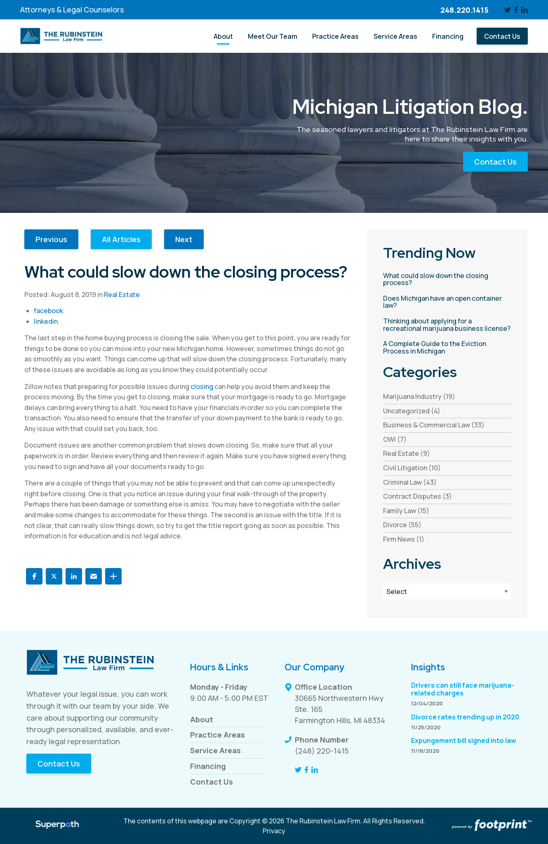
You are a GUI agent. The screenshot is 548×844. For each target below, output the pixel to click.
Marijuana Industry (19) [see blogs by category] (419, 396)
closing (202, 386)
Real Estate (122, 294)
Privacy (274, 830)
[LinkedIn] (524, 10)
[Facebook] (516, 10)
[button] (34, 576)
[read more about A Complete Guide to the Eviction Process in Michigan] (447, 347)
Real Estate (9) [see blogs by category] (406, 453)
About (201, 719)
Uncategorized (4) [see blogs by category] (411, 410)
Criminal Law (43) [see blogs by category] (410, 482)
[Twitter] (508, 10)
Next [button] (184, 239)
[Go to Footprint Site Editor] (491, 825)
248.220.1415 (464, 10)
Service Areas (215, 750)
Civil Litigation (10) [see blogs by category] (412, 467)
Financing (208, 766)
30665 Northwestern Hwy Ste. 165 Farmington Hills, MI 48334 (340, 709)
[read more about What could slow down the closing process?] (447, 279)
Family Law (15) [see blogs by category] (406, 510)
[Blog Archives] (447, 591)
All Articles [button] (121, 239)
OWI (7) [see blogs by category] (395, 439)
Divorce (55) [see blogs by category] (402, 524)
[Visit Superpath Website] (57, 825)
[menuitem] (223, 36)
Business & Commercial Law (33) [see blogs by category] (433, 424)
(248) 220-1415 (322, 751)
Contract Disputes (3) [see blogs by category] (417, 496)
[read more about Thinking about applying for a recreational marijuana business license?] (447, 325)
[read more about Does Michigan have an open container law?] (447, 302)
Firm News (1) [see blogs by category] (403, 539)
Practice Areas (217, 735)
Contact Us (495, 162)
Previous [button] (51, 239)
